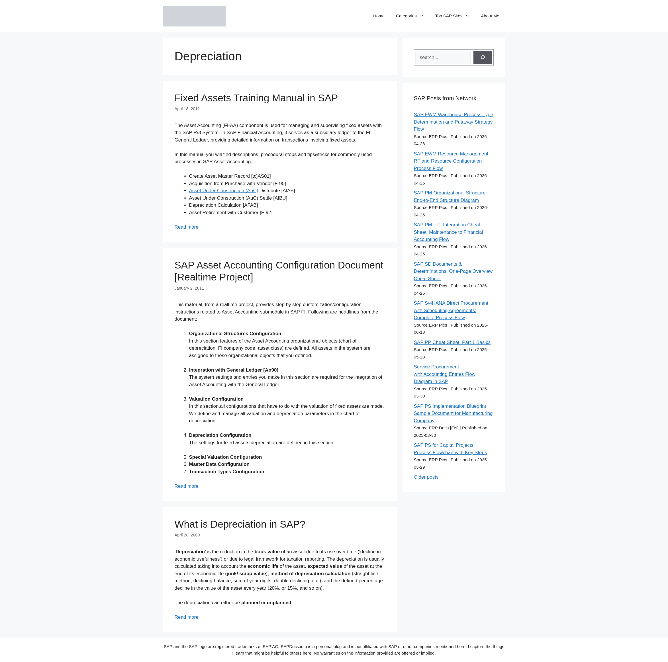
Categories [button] (413, 15)
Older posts (426, 477)
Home (379, 15)
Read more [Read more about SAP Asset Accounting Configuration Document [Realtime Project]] (187, 486)
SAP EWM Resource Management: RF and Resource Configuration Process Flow (452, 161)
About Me (490, 15)
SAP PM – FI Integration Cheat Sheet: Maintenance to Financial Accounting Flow (448, 232)
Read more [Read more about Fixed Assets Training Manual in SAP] (187, 227)
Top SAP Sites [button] (455, 15)
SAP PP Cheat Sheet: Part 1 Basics (452, 342)
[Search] (482, 57)
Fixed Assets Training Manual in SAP (256, 97)
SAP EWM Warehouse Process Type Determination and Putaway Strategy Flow (453, 122)
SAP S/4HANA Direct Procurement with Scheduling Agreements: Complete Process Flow (451, 310)
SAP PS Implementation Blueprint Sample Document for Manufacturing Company (453, 413)
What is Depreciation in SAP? (240, 524)
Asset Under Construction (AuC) (223, 190)
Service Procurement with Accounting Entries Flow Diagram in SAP (444, 374)
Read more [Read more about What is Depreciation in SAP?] (187, 617)
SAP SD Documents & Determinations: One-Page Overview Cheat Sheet (453, 271)
